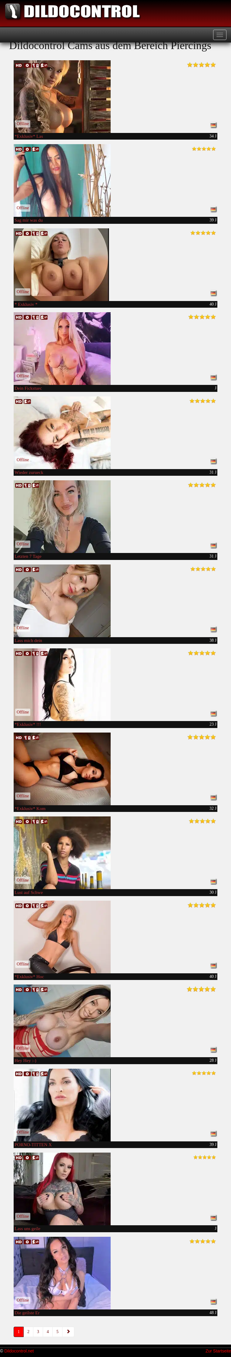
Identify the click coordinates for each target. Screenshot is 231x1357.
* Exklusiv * (26, 304)
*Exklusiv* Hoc (29, 976)
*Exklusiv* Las (29, 136)
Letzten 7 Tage (28, 556)
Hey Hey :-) (25, 1060)
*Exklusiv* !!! (28, 724)
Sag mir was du (29, 220)
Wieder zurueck (29, 472)
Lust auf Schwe (29, 892)
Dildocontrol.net (19, 1351)
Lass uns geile (27, 1228)
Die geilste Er (27, 1312)
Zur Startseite (218, 1351)
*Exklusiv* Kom (30, 808)
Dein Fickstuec (28, 388)
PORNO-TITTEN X (33, 1144)
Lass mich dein (28, 640)
